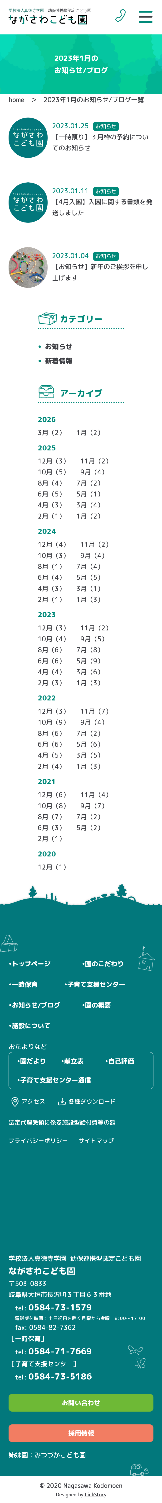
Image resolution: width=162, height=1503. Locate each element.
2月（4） (51, 766)
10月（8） (53, 805)
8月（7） (51, 816)
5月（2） (90, 827)
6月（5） (51, 494)
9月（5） (94, 638)
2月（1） (51, 516)
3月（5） (90, 755)
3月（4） (90, 505)
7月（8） (90, 649)
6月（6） (51, 661)
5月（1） (90, 494)
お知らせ (59, 346)
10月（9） (53, 722)
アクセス (33, 1101)
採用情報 (81, 1433)
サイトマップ (96, 1141)
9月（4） (94, 472)
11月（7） (96, 711)
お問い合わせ (81, 1402)
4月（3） (51, 505)
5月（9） (90, 661)
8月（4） (51, 483)
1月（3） (90, 599)
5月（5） (90, 577)
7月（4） (90, 566)
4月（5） (51, 755)
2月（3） (51, 682)
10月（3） (53, 555)
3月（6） (90, 671)
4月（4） (51, 671)
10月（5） (53, 472)
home (16, 99)
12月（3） (53, 461)
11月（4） (96, 794)
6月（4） (51, 577)
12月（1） (53, 867)
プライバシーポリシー (38, 1141)
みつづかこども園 (60, 1455)
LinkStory (95, 1494)
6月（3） (51, 827)
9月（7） (94, 805)
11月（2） (96, 461)
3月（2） (51, 432)
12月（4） (53, 544)
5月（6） (90, 744)
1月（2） (90, 432)
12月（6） (53, 794)
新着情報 (59, 360)
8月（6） (51, 649)
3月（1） (90, 588)
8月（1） (51, 566)
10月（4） (53, 638)
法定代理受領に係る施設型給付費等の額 (62, 1122)
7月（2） (90, 483)
